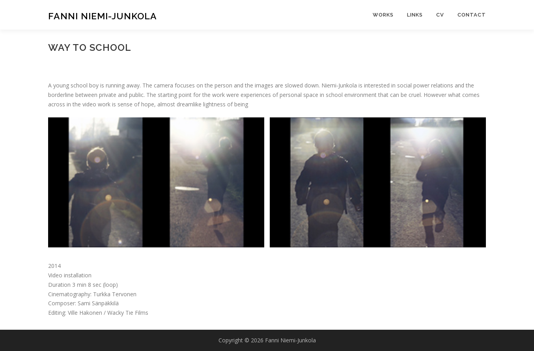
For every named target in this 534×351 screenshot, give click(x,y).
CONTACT (471, 15)
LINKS (415, 15)
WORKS (383, 15)
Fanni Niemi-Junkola (102, 16)
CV (440, 15)
